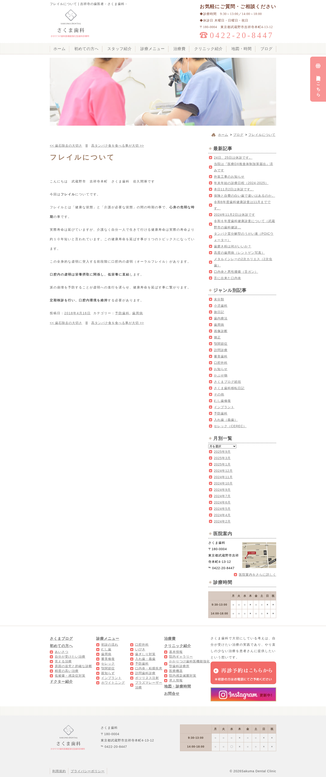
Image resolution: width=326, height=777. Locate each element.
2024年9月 (222, 490)
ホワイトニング (113, 682)
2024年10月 (223, 483)
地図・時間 (241, 49)
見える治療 (63, 661)
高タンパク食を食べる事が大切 (117, 145)
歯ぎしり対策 (145, 654)
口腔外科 (221, 363)
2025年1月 (222, 464)
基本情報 (176, 652)
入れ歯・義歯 (145, 659)
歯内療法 (221, 318)
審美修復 (108, 659)
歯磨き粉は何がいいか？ (232, 246)
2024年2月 (222, 521)
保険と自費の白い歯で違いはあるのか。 (244, 195)
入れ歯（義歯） (226, 420)
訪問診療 (221, 350)
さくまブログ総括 (227, 382)
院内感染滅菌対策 (182, 675)
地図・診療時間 (177, 686)
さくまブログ (61, 638)
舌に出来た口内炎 (227, 278)
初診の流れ (109, 644)
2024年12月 (223, 470)
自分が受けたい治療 (70, 656)
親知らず (108, 673)
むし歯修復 (222, 401)
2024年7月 (222, 496)
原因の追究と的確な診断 (73, 666)
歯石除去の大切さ (66, 145)
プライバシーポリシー (88, 771)
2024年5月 (222, 509)
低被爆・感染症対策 (70, 675)
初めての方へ (86, 49)
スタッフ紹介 (119, 49)
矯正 (217, 337)
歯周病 (137, 313)
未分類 (219, 299)
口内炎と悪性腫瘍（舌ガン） (236, 271)
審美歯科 (221, 356)
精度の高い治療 (67, 671)
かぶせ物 (221, 375)
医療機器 (176, 671)
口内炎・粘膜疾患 (148, 668)
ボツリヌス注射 (147, 678)
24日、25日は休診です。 (233, 157)
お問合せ (172, 693)
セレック (108, 663)
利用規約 (59, 771)
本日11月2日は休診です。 (234, 189)
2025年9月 (222, 451)
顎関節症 (221, 343)
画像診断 (221, 331)
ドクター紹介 (61, 681)
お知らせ (221, 369)
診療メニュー (152, 49)
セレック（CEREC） (230, 426)
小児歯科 (221, 305)
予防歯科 (122, 313)
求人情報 (176, 680)
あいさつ (61, 652)
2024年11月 (223, 477)
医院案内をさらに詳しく (257, 574)
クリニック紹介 (208, 49)
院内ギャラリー (181, 656)
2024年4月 (222, 515)
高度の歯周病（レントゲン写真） (239, 252)
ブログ (266, 49)
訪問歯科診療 (145, 673)
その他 (219, 394)
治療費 (179, 49)
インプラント (224, 407)
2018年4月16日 (77, 313)
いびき (140, 649)
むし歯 (106, 649)
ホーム (59, 49)
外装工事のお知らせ (229, 176)
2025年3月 (222, 458)
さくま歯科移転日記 (229, 388)
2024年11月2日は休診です (234, 214)
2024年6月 (222, 502)
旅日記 (219, 312)
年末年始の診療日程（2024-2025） (241, 183)
